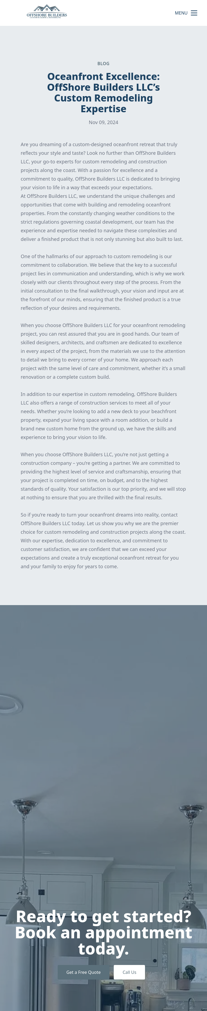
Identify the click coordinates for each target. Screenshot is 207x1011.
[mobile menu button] (194, 12)
